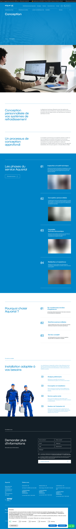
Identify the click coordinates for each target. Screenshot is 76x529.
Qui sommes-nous (51, 5)
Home (6, 38)
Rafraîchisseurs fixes (9, 9)
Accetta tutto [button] (62, 525)
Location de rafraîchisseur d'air (38, 9)
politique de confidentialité (56, 454)
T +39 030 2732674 (60, 491)
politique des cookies (67, 454)
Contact (57, 5)
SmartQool (48, 9)
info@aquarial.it (25, 492)
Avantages (39, 5)
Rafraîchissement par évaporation (29, 5)
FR (61, 6)
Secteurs (44, 5)
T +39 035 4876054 (26, 490)
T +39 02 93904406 (43, 490)
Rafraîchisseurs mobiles (23, 9)
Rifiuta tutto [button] (52, 525)
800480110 (24, 491)
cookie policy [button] (30, 514)
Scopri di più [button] (13, 525)
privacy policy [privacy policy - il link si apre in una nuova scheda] (52, 512)
